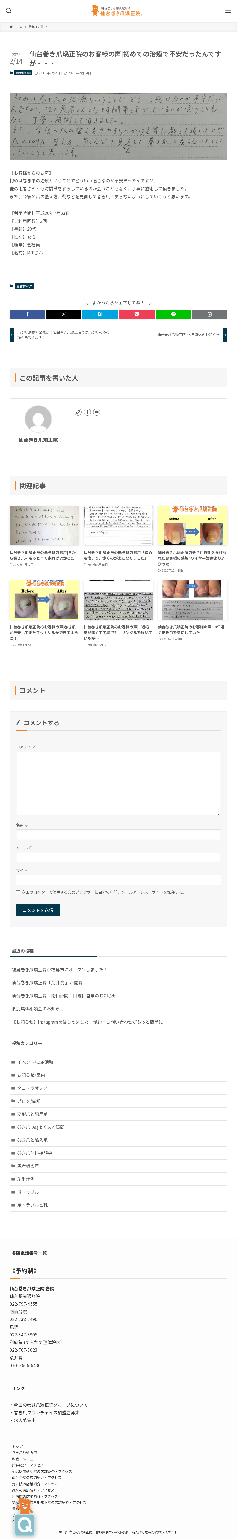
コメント (26, 746)
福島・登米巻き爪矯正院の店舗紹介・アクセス (49, 1502)
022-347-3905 (23, 1334)
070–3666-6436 (25, 1365)
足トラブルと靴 (32, 1204)
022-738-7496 (23, 1319)
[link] (78, 412)
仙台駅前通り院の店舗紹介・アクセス (42, 1471)
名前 (22, 825)
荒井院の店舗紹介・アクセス (35, 1483)
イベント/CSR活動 (35, 1062)
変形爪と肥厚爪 (32, 1114)
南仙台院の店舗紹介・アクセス (36, 1477)
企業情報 (19, 1521)
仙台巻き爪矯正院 (38, 440)
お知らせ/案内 (31, 1075)
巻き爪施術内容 (24, 1452)
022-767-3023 (23, 1350)
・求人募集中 (23, 1420)
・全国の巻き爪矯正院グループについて (49, 1404)
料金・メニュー (24, 1458)
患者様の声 (23, 72)
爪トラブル (28, 1192)
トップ (17, 1446)
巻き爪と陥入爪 (32, 1139)
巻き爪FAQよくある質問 (40, 1127)
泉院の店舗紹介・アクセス (33, 1490)
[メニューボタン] (228, 11)
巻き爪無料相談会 (34, 1153)
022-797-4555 (23, 1303)
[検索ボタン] (8, 11)
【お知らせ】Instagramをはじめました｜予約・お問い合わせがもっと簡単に (87, 1021)
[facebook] (87, 412)
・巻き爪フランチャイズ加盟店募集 (44, 1412)
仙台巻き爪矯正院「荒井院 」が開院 (47, 982)
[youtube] (96, 412)
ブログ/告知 (29, 1101)
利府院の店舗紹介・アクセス (35, 1496)
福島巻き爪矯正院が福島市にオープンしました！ (60, 969)
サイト (22, 870)
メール (24, 848)
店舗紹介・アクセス (28, 1465)
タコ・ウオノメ (32, 1088)
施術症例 (26, 1179)
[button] (27, 314)
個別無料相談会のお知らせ (38, 1008)
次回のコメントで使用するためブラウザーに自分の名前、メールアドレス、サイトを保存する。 (104, 891)
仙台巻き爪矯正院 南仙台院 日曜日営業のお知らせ (64, 995)
